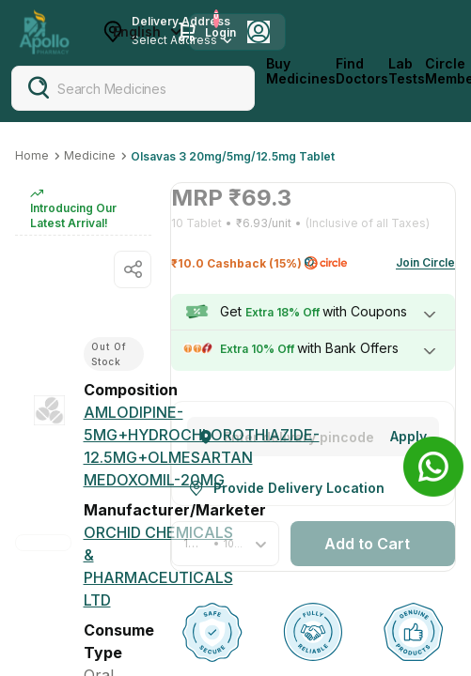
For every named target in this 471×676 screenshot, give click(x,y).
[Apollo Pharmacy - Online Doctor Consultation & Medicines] (44, 31)
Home (32, 155)
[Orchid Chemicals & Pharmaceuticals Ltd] (158, 566)
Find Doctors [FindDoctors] (362, 71)
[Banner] (433, 467)
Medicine (90, 155)
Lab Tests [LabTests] (406, 71)
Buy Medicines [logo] (301, 71)
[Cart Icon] (187, 32)
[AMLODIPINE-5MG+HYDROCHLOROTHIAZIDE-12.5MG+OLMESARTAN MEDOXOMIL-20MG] (202, 446)
